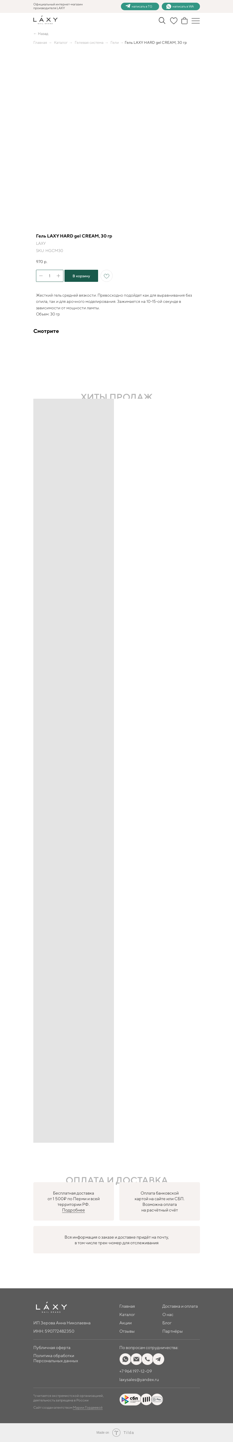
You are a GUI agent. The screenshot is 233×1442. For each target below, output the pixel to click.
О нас (167, 1314)
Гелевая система (89, 42)
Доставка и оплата (180, 1306)
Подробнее (73, 1210)
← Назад (40, 33)
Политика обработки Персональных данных (55, 1358)
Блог (167, 1322)
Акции (125, 1322)
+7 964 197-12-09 (135, 1371)
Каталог (61, 42)
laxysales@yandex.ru (139, 1379)
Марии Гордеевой (88, 1407)
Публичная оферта (51, 1347)
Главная (40, 42)
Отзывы (127, 1331)
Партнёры (172, 1331)
